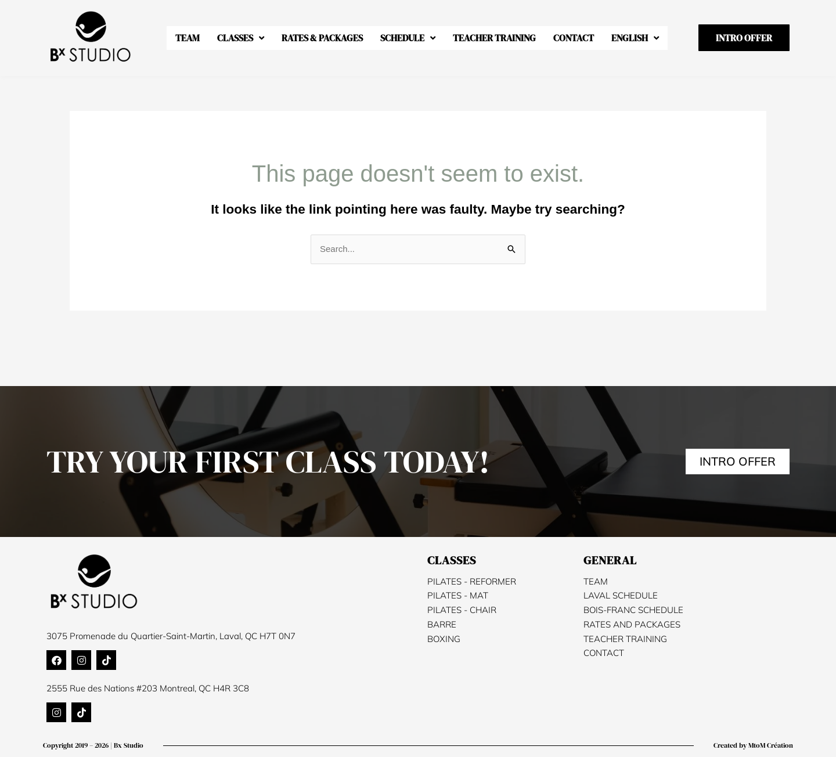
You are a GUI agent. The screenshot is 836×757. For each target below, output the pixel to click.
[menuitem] (635, 38)
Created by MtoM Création (753, 745)
